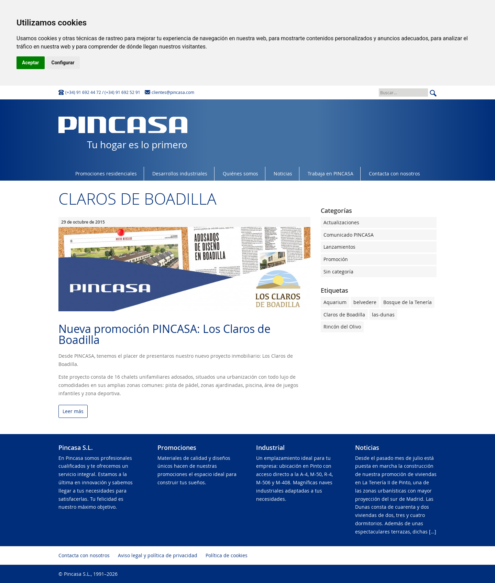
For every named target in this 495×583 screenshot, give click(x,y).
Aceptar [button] (30, 62)
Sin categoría (338, 271)
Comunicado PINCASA (348, 234)
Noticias (283, 173)
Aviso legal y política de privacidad (157, 555)
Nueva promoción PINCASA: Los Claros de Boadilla (164, 334)
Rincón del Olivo (342, 326)
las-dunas (383, 314)
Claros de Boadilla (344, 314)
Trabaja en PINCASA (330, 173)
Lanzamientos (339, 247)
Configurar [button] (63, 62)
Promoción (335, 259)
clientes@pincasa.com (173, 92)
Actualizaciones (341, 222)
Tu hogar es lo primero (122, 134)
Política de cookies (227, 555)
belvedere (364, 302)
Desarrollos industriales (179, 173)
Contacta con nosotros (394, 173)
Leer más (73, 411)
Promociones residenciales (106, 173)
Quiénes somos (240, 173)
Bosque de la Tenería (407, 302)
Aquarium (334, 302)
